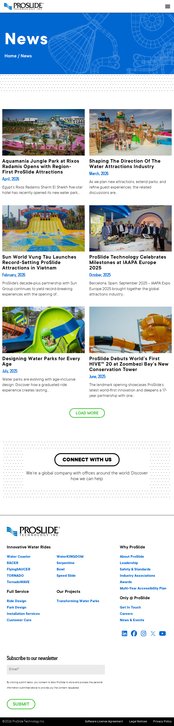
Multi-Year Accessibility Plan (143, 590)
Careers (126, 615)
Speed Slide (66, 577)
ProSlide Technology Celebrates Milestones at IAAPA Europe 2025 (127, 263)
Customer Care (19, 621)
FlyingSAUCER (18, 570)
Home (11, 56)
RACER (12, 564)
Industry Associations (137, 577)
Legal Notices (131, 722)
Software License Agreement (90, 722)
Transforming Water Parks (78, 602)
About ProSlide (132, 558)
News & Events (132, 621)
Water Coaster (19, 558)
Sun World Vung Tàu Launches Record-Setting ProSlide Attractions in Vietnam (39, 263)
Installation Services (23, 615)
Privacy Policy (162, 722)
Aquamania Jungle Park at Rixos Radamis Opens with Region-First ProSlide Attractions (40, 167)
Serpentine (66, 564)
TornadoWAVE (18, 583)
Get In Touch (130, 609)
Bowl (61, 570)
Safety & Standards (135, 570)
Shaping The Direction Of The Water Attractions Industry (125, 164)
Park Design (16, 609)
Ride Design (16, 602)
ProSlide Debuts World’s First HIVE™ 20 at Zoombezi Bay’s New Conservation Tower (129, 364)
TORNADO (15, 577)
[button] (168, 6)
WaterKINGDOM (70, 558)
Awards (126, 583)
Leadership (129, 564)
